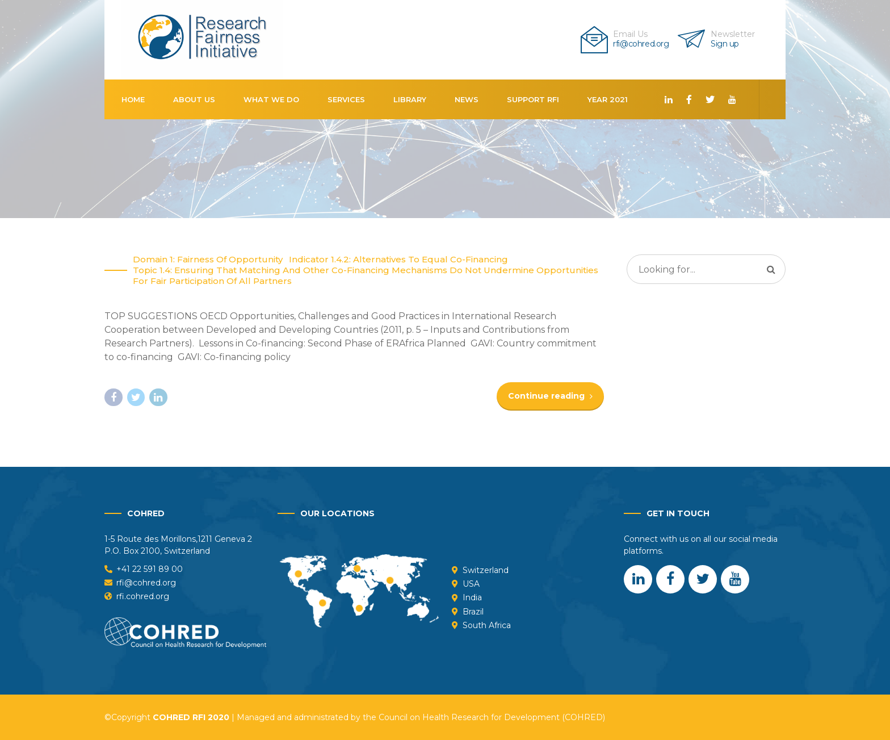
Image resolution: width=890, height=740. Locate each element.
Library (409, 99)
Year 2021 (607, 99)
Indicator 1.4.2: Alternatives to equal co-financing (398, 259)
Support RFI (533, 99)
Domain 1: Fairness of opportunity (208, 259)
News (466, 99)
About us (194, 99)
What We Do (271, 99)
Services (346, 99)
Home (133, 99)
